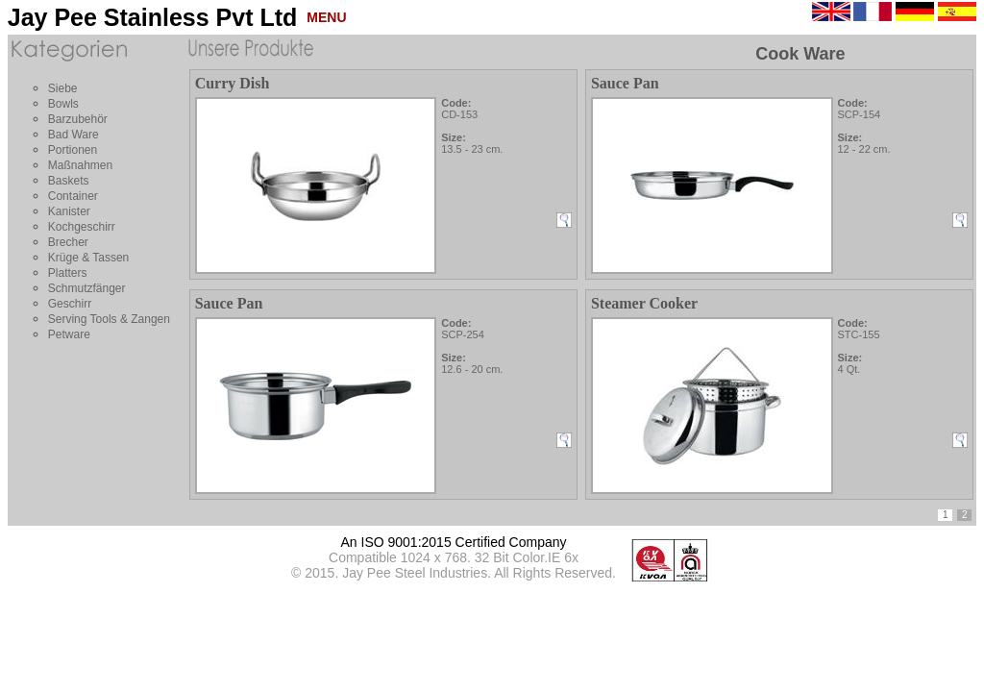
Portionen (72, 150)
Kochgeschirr (81, 227)
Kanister (69, 211)
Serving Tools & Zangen (109, 319)
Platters (67, 273)
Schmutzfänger (87, 288)
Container (73, 196)
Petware (69, 334)
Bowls (63, 104)
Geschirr (69, 303)
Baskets (68, 180)
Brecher (68, 242)
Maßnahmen (80, 165)
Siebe (63, 88)
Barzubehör (78, 119)
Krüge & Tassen (89, 257)
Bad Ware (73, 134)
